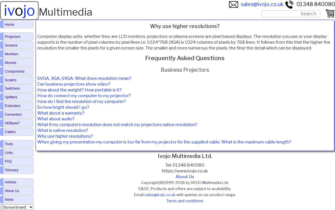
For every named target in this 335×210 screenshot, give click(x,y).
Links (9, 153)
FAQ (8, 161)
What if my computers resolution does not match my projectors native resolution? (117, 124)
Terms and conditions (184, 201)
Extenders (13, 106)
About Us (12, 191)
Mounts (10, 63)
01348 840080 (310, 4)
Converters (13, 115)
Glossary (11, 170)
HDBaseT (12, 123)
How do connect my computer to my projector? (84, 95)
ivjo (19, 10)
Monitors (11, 54)
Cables (10, 132)
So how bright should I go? (63, 107)
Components (15, 71)
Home (9, 25)
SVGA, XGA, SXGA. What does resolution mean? (84, 78)
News (9, 200)
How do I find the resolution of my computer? (81, 101)
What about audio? (56, 118)
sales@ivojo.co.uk (256, 4)
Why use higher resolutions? (65, 136)
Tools (9, 144)
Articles (10, 182)
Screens (11, 45)
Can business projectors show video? (73, 84)
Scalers (10, 80)
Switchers (12, 88)
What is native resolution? (62, 130)
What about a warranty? (60, 113)
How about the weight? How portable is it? (79, 90)
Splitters (11, 97)
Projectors (13, 37)
